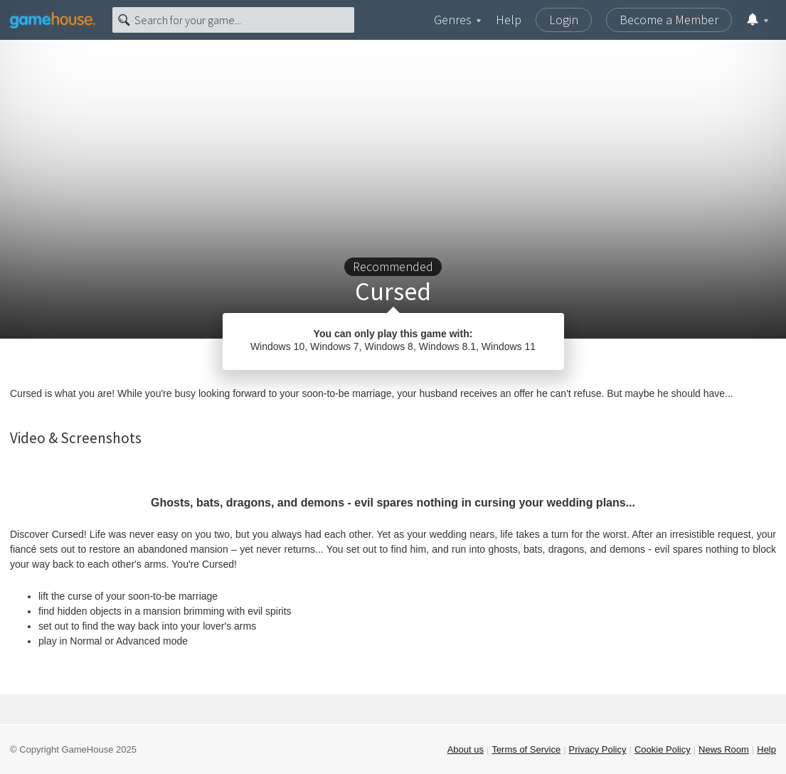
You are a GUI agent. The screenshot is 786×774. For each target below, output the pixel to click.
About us (465, 749)
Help (508, 19)
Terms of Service (526, 749)
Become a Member (669, 19)
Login (563, 19)
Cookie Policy (662, 749)
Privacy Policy (598, 749)
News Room (724, 749)
